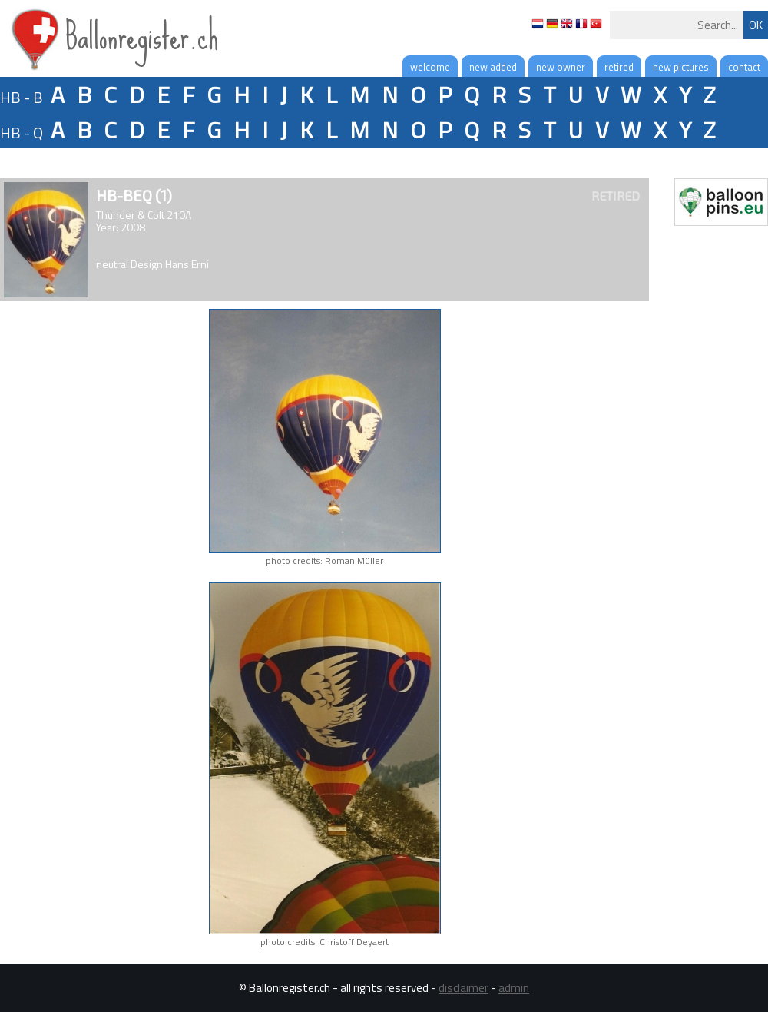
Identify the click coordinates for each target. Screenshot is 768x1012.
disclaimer (463, 988)
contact (744, 67)
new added (493, 67)
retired (619, 67)
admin (513, 988)
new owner (560, 67)
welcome (430, 67)
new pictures (681, 67)
